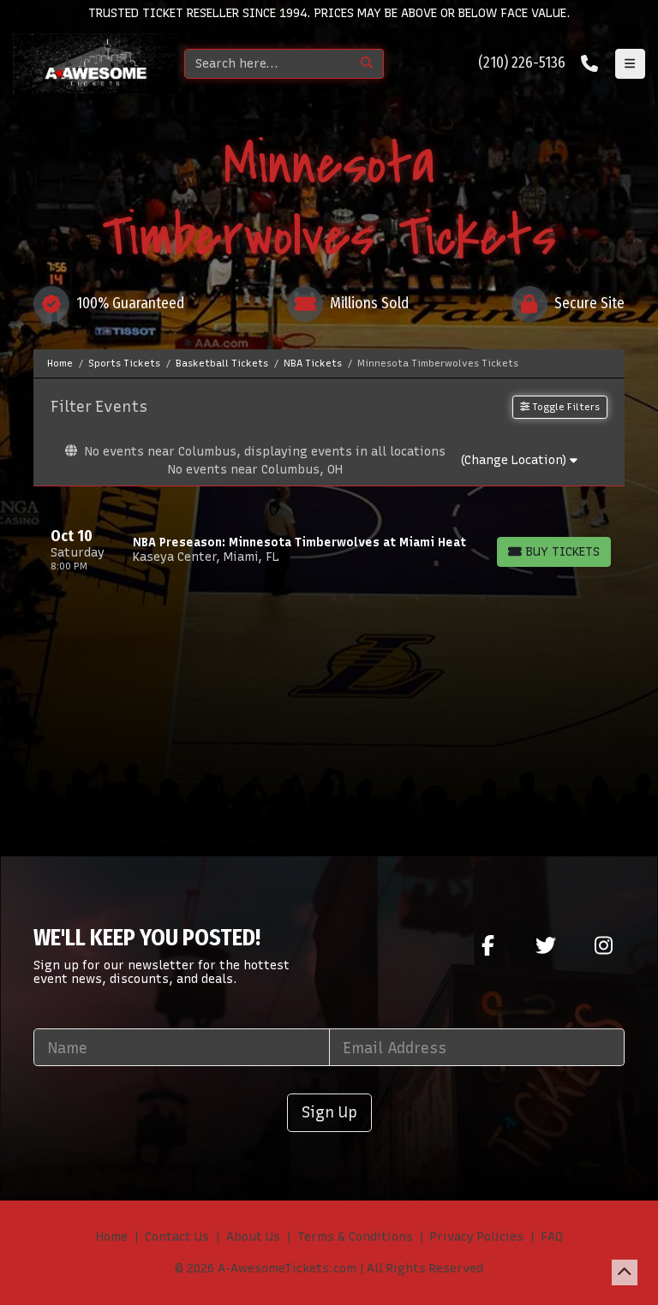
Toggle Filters (560, 407)
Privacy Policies (476, 1237)
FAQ (552, 1237)
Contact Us (177, 1237)
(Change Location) (518, 460)
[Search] (267, 64)
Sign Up (329, 1112)
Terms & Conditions (355, 1237)
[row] (329, 550)
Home (112, 1237)
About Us (253, 1237)
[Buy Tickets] (554, 552)
